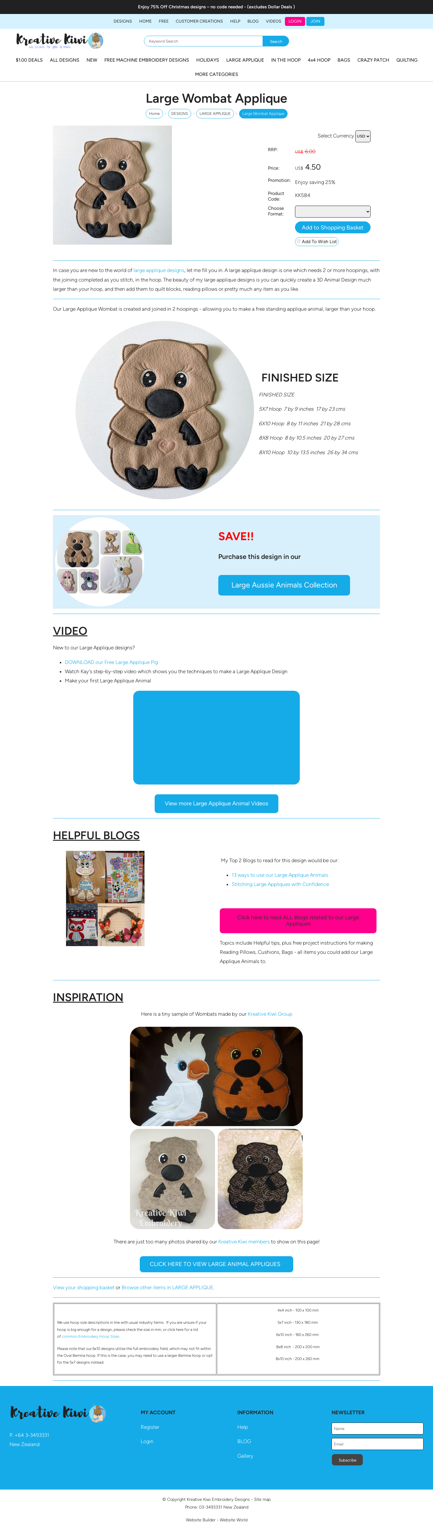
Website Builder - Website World (216, 1520)
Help (242, 1427)
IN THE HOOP (286, 60)
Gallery (245, 1456)
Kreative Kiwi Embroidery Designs (218, 1499)
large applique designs (159, 270)
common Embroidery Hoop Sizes (90, 1336)
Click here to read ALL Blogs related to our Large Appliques (298, 920)
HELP (235, 21)
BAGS (344, 60)
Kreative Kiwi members (244, 1242)
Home (145, 21)
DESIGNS (123, 21)
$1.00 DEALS (29, 60)
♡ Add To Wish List (316, 241)
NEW (92, 60)
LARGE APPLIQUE (245, 60)
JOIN (315, 21)
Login (295, 21)
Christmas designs (188, 7)
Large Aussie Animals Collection (284, 584)
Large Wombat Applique (263, 113)
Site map (262, 1499)
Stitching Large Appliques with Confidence (280, 884)
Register (150, 1427)
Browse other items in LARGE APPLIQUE (167, 1287)
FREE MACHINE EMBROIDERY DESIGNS (146, 60)
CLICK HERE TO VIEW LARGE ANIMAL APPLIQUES (216, 1264)
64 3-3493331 (33, 1435)
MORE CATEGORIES (216, 74)
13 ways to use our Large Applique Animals (280, 875)
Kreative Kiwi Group (270, 1014)
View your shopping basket (83, 1287)
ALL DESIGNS (64, 60)
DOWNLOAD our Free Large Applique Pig (111, 662)
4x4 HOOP (319, 60)
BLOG (253, 21)
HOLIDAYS (207, 60)
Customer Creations (199, 21)
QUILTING (407, 60)
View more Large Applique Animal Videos (216, 803)
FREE (164, 21)
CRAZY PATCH (373, 60)
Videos (273, 21)
